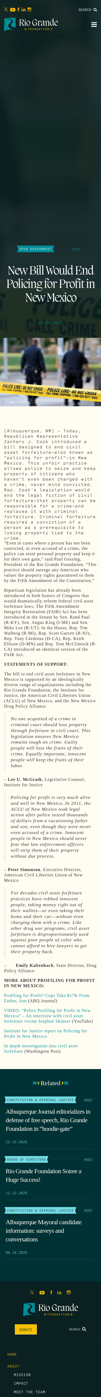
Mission (22, 1374)
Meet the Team (29, 1391)
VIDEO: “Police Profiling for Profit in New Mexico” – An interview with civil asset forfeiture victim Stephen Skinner (47, 1015)
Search (87, 9)
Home (12, 1354)
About (13, 1365)
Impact (21, 1383)
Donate (25, 1329)
